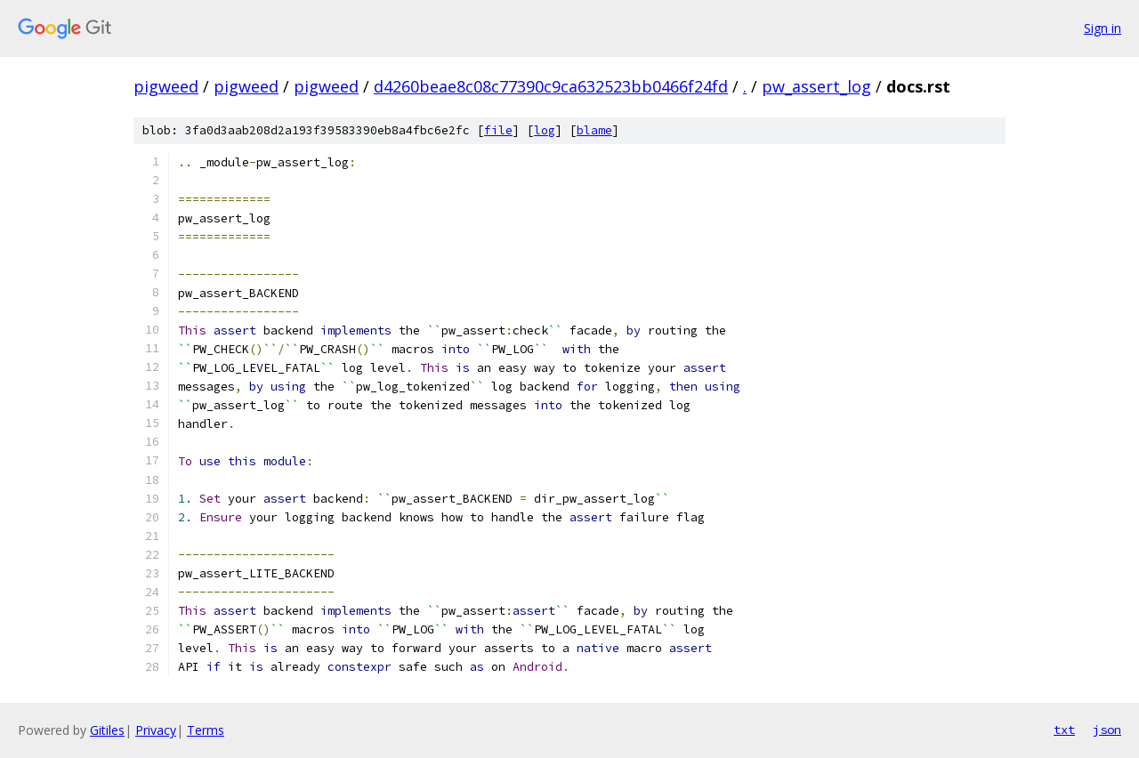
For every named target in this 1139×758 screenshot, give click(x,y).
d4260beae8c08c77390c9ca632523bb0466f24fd (551, 86)
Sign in (1102, 28)
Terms (205, 730)
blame (594, 130)
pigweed (165, 86)
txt (1064, 730)
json (1107, 730)
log (544, 130)
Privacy (155, 730)
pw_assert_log (816, 86)
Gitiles (107, 730)
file (498, 130)
